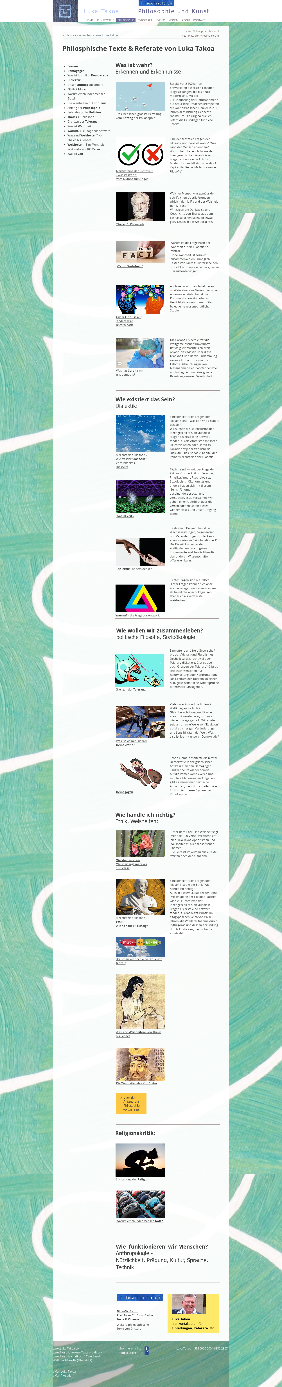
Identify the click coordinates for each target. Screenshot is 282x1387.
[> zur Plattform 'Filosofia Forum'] (200, 35)
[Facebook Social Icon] (147, 1353)
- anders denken (134, 569)
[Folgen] (147, 1348)
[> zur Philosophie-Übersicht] (202, 31)
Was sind (122, 1032)
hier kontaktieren (184, 1323)
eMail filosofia (62, 1375)
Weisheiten (137, 1032)
